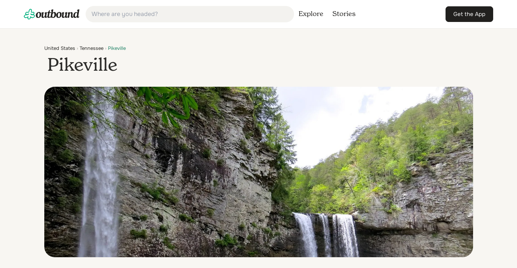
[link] (52, 14)
